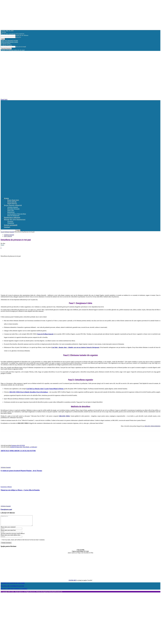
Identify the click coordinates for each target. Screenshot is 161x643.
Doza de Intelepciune (13, 215)
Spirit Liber (10, 210)
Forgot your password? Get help (9, 40)
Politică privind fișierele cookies (9, 42)
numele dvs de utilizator (21, 35)
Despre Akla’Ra (11, 201)
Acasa (6, 198)
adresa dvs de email (20, 46)
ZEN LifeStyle (8, 236)
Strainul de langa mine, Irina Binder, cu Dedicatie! (23, 447)
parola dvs (18, 37)
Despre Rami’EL (12, 203)
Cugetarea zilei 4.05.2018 (18, 445)
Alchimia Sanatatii (12, 207)
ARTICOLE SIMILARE (9, 451)
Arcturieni (10, 221)
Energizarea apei (6, 509)
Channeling (10, 223)
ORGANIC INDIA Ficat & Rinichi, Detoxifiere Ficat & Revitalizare (28, 392)
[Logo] (81, 147)
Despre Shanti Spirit (13, 200)
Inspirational (11, 212)
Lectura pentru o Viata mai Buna (16, 214)
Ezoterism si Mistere (12, 217)
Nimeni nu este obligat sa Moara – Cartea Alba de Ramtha (20, 490)
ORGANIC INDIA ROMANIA (152, 426)
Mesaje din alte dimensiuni (14, 219)
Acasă (2, 232)
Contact (7, 227)
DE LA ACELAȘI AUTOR (27, 451)
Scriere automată (10, 225)
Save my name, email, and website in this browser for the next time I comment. (23, 541)
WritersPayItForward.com (55, 593)
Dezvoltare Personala (13, 209)
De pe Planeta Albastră (13, 205)
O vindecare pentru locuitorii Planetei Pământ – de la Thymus (21, 470)
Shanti (2, 245)
